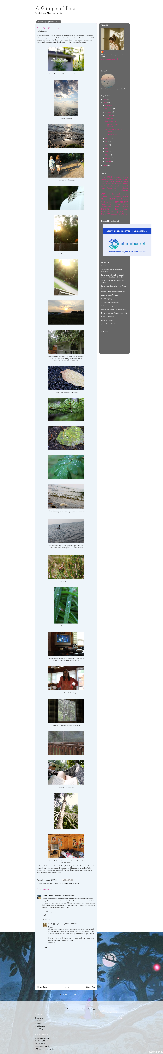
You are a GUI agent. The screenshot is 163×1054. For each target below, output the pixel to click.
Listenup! (38, 1023)
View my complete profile (110, 59)
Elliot (111, 186)
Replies (47, 920)
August (108, 138)
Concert (112, 181)
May (107, 148)
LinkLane (38, 1021)
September (109, 115)
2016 (105, 99)
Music (112, 199)
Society (124, 206)
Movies (104, 199)
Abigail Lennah (47, 895)
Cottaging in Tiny (111, 134)
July (106, 142)
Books (120, 179)
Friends (104, 191)
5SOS (109, 177)
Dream (125, 184)
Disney (125, 181)
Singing (116, 206)
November (109, 109)
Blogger (93, 1009)
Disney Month (106, 184)
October (108, 112)
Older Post (90, 987)
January (108, 161)
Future (117, 191)
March (107, 155)
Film (119, 188)
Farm (103, 188)
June (107, 145)
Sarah (50, 924)
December (109, 105)
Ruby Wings (39, 1029)
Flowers (55, 883)
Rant (118, 204)
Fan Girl (124, 186)
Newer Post (42, 987)
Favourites (111, 188)
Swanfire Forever (111, 121)
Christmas (104, 181)
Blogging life (111, 179)
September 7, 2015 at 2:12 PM (66, 924)
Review (125, 204)
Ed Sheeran (105, 186)
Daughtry (118, 181)
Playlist (103, 204)
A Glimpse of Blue (55, 8)
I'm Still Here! (40, 1044)
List (110, 196)
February (108, 158)
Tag (116, 209)
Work (118, 214)
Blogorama (39, 1018)
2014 (105, 166)
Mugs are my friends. (42, 1046)
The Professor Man (42, 1038)
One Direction (122, 199)
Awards (103, 179)
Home (66, 987)
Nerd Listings (40, 1026)
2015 (105, 102)
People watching (106, 202)
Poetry (111, 204)
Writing (124, 214)
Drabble (118, 184)
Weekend (113, 214)
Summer (71, 883)
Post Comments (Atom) (71, 995)
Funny (111, 191)
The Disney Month (41, 1041)
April (107, 152)
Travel (77, 883)
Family (49, 883)
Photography (63, 883)
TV (108, 214)
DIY (112, 184)
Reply (44, 915)
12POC (103, 177)
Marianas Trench (121, 196)
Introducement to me (117, 194)
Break (44, 883)
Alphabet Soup (121, 177)
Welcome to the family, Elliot (45, 1049)
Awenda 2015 (109, 118)
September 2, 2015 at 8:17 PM (64, 895)
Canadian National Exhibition (111, 125)
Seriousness (106, 206)
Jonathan (104, 196)
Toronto (125, 212)
